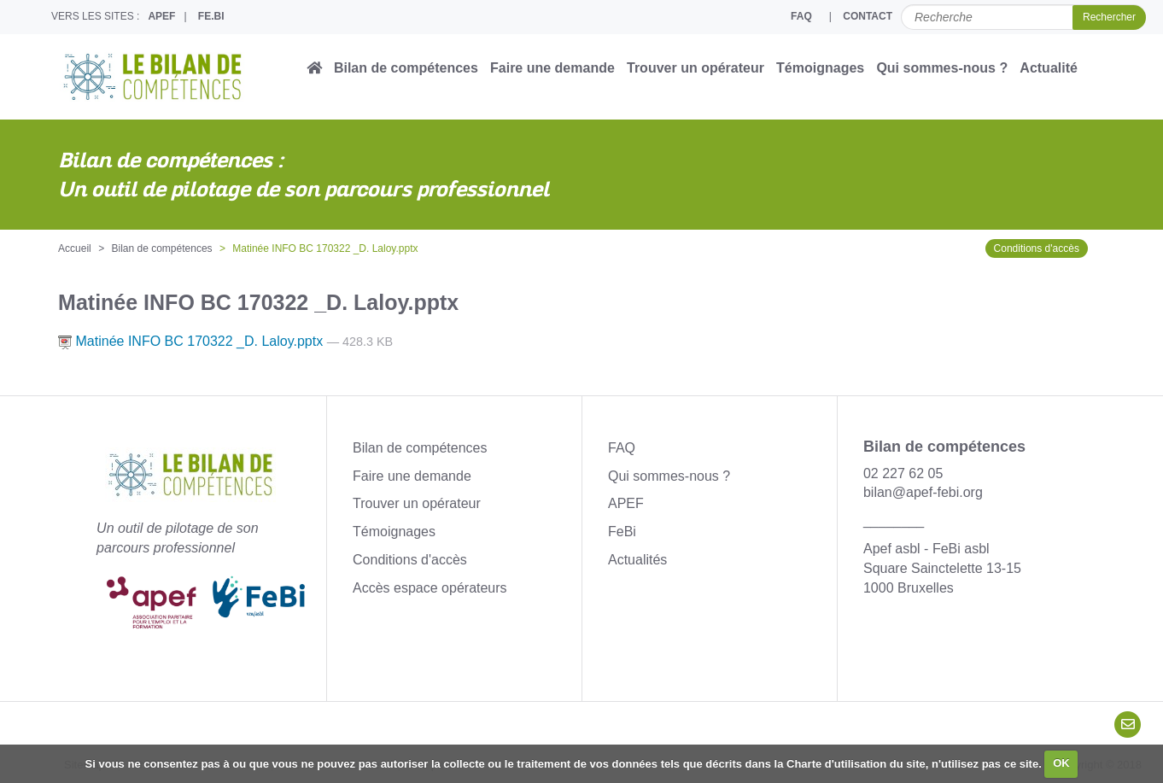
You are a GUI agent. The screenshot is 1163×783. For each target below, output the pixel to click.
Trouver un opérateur (695, 68)
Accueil (74, 248)
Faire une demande (552, 68)
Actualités (637, 559)
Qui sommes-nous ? (942, 68)
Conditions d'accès (1036, 248)
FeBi (622, 531)
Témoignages (820, 68)
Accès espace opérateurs (430, 588)
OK (1061, 763)
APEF (161, 16)
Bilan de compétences (406, 68)
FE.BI (211, 16)
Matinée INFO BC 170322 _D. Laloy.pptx (192, 341)
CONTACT (867, 16)
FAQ (801, 16)
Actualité (1049, 68)
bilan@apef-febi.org (923, 492)
